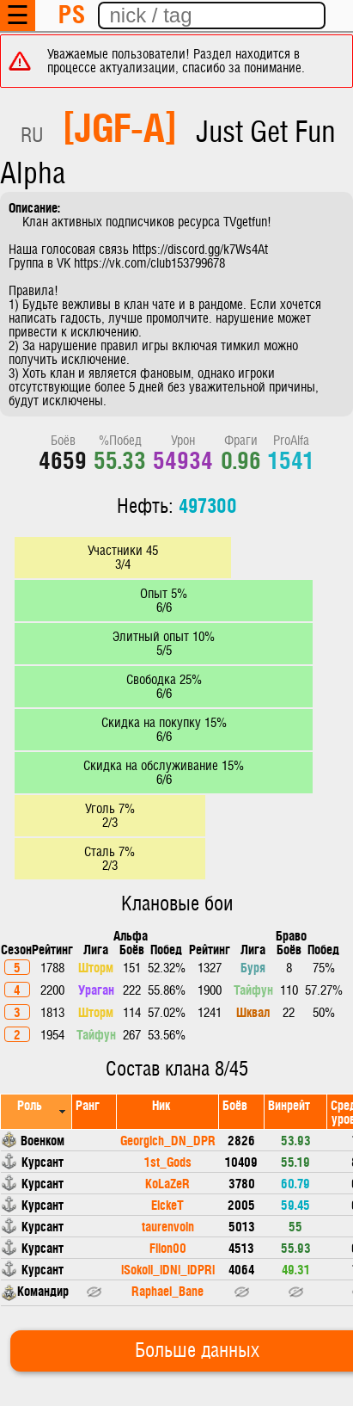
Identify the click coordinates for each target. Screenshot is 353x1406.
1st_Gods (168, 1161)
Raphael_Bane (167, 1290)
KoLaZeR (167, 1183)
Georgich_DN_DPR (168, 1140)
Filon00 (167, 1247)
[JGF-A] (120, 125)
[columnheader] (36, 1111)
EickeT (167, 1204)
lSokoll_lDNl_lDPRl (168, 1269)
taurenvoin (168, 1226)
